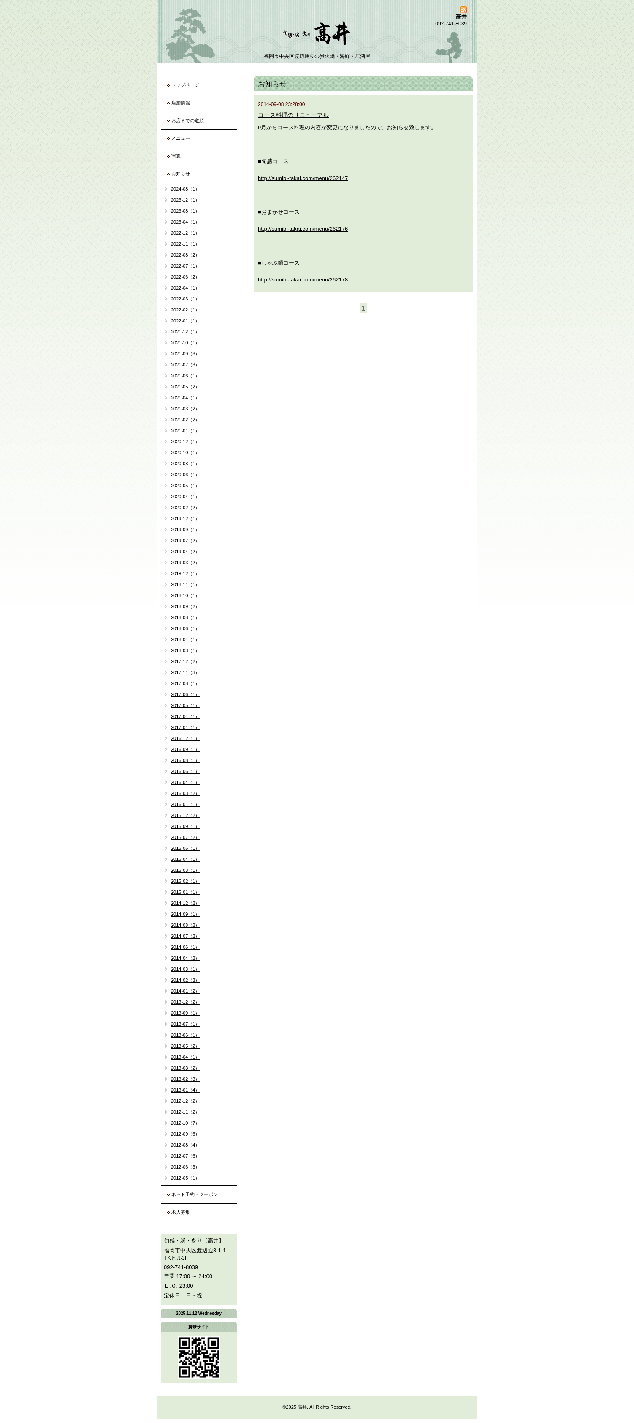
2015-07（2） (185, 837)
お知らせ (180, 173)
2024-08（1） (185, 188)
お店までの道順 (187, 120)
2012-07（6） (185, 1155)
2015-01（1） (185, 892)
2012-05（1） (185, 1177)
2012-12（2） (185, 1100)
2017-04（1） (185, 716)
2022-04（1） (185, 287)
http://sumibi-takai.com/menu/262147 (303, 178)
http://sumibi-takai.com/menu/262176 (303, 229)
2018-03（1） (185, 650)
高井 (302, 1406)
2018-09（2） (185, 606)
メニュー (180, 138)
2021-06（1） (185, 375)
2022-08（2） (185, 254)
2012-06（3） (185, 1166)
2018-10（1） (185, 595)
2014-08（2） (185, 925)
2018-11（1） (185, 584)
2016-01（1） (185, 804)
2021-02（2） (185, 419)
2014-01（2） (185, 991)
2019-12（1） (185, 518)
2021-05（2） (185, 386)
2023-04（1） (185, 221)
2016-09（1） (185, 749)
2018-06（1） (185, 628)
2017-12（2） (185, 661)
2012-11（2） (185, 1111)
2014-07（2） (185, 936)
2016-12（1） (185, 738)
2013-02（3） (185, 1079)
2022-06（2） (185, 276)
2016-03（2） (185, 793)
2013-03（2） (185, 1068)
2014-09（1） (185, 914)
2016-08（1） (185, 760)
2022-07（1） (185, 265)
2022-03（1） (185, 298)
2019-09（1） (185, 529)
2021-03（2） (185, 408)
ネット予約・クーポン (194, 1194)
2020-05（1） (185, 485)
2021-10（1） (185, 342)
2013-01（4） (185, 1090)
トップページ (185, 84)
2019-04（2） (185, 551)
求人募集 (180, 1212)
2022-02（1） (185, 309)
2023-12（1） (185, 199)
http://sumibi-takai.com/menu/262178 (303, 279)
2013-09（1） (185, 1013)
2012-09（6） (185, 1133)
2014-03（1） (185, 969)
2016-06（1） (185, 771)
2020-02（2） (185, 507)
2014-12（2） (185, 903)
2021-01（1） (185, 430)
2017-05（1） (185, 705)
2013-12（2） (185, 1002)
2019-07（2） (185, 540)
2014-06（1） (185, 947)
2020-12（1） (185, 441)
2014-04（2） (185, 958)
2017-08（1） (185, 683)
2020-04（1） (185, 496)
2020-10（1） (185, 452)
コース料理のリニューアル (293, 115)
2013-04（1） (185, 1057)
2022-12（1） (185, 232)
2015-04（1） (185, 859)
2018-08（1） (185, 617)
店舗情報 (180, 102)
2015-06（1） (185, 848)
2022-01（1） (185, 320)
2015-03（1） (185, 870)
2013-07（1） (185, 1024)
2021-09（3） (185, 353)
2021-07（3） (185, 364)
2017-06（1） (185, 694)
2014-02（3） (185, 980)
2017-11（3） (185, 672)
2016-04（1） (185, 782)
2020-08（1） (185, 463)
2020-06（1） (185, 474)
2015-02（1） (185, 881)
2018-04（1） (185, 639)
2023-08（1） (185, 210)
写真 (176, 155)
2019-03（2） (185, 562)
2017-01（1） (185, 727)
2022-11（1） (185, 243)
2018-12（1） (185, 573)
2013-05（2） (185, 1046)
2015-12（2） (185, 815)
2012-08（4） (185, 1144)
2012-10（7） (185, 1122)
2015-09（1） (185, 826)
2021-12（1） (185, 331)
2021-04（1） (185, 397)
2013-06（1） (185, 1035)
